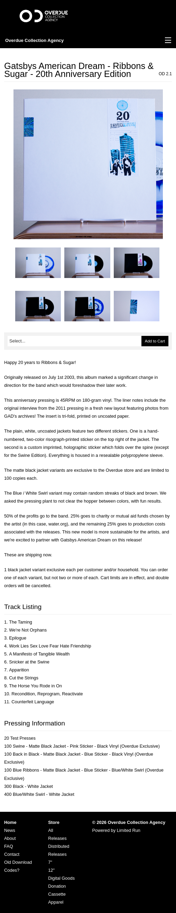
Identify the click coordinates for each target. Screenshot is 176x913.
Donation (57, 886)
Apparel (55, 902)
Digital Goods (61, 878)
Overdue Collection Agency (34, 40)
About (10, 838)
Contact (11, 854)
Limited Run (128, 830)
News (9, 830)
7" (50, 862)
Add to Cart (155, 341)
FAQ (8, 846)
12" (51, 870)
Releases (57, 838)
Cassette (57, 894)
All (50, 830)
